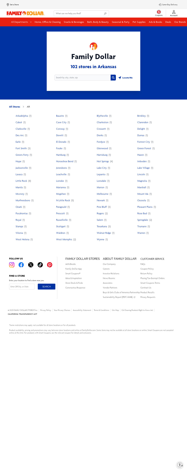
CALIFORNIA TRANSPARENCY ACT (22, 314)
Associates (107, 283)
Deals (168, 21)
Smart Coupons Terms (150, 283)
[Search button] (113, 78)
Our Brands (180, 21)
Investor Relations (111, 273)
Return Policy (146, 273)
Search (46, 286)
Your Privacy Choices (62, 310)
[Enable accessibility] (180, 465)
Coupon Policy (147, 268)
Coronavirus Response (75, 287)
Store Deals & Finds (74, 283)
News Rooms (109, 278)
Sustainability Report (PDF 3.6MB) (117, 297)
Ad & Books (70, 264)
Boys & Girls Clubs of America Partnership (121, 292)
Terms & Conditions (101, 310)
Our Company (109, 264)
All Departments (20, 21)
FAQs (142, 264)
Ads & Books (155, 21)
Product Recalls (147, 292)
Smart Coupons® (72, 273)
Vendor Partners (110, 287)
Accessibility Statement (82, 310)
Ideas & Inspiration (73, 278)
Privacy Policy (45, 310)
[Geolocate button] (125, 78)
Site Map (115, 310)
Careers (106, 268)
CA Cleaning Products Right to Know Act (137, 310)
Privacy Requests (147, 297)
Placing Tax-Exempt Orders (152, 278)
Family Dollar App (73, 268)
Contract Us (145, 287)
